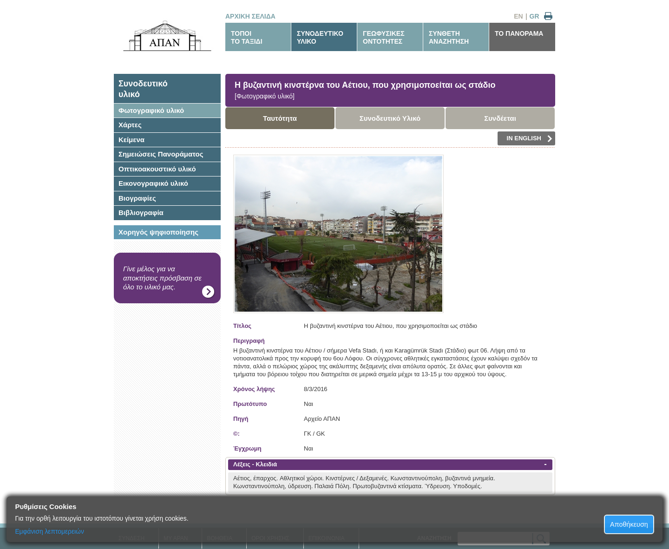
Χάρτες (130, 125)
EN (518, 16)
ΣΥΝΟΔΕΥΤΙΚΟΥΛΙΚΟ (320, 37)
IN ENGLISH (529, 138)
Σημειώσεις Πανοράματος (160, 154)
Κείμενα (131, 140)
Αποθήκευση (629, 524)
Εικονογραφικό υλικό (153, 183)
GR (534, 16)
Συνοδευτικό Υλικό (390, 118)
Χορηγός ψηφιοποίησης (158, 232)
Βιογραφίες (137, 198)
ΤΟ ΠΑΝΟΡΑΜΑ (519, 33)
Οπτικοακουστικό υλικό (157, 169)
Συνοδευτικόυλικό (143, 89)
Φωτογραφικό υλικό (151, 110)
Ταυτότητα (280, 118)
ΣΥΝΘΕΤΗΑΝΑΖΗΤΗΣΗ (449, 37)
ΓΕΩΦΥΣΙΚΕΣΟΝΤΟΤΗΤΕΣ (384, 37)
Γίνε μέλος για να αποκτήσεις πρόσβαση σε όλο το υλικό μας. (162, 278)
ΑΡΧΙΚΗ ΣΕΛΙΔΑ (250, 16)
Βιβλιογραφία (141, 212)
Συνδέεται (500, 118)
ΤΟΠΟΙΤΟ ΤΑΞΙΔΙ (246, 37)
